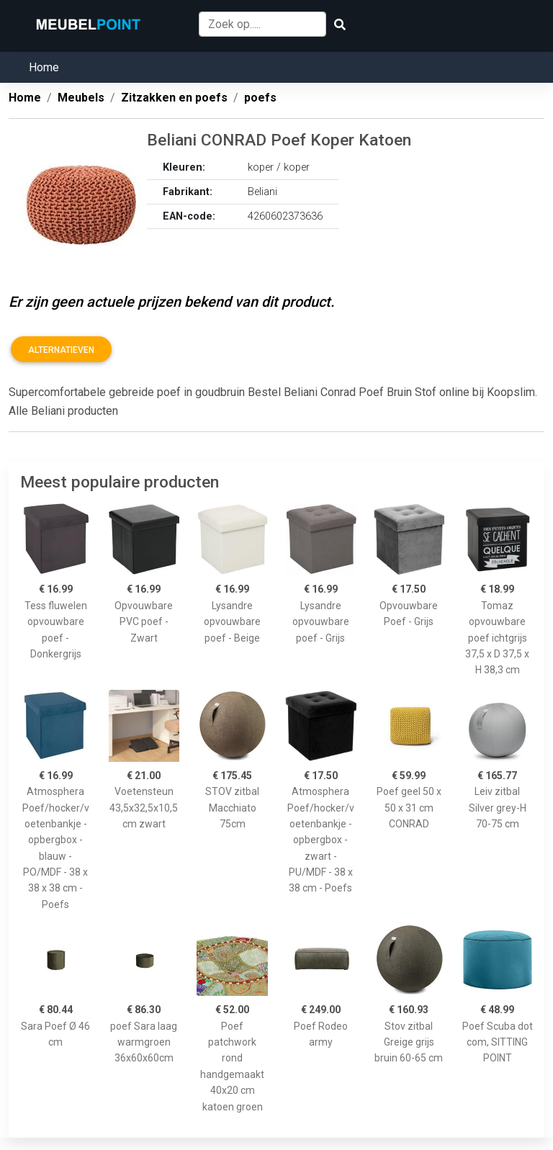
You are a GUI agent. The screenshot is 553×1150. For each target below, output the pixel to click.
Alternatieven (61, 350)
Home (44, 67)
